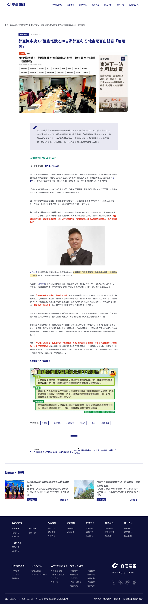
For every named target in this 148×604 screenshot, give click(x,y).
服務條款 (117, 599)
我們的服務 (17, 523)
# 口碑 (82, 423)
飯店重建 (51, 532)
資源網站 (15, 578)
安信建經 (33, 272)
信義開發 (74, 578)
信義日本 (91, 570)
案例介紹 (15, 536)
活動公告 (90, 528)
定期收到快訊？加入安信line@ (43, 157)
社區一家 (54, 582)
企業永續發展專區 (59, 565)
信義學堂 (54, 578)
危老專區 (52, 523)
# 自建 (44, 423)
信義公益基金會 (57, 574)
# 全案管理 (56, 423)
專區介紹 (51, 528)
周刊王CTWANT (51, 166)
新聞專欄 (90, 535)
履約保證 (32, 528)
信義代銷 (74, 574)
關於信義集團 (18, 565)
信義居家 (91, 585)
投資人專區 (36, 565)
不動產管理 (16, 542)
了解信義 (15, 570)
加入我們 (128, 535)
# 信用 (93, 423)
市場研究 (70, 528)
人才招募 (15, 574)
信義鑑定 (74, 585)
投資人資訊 (36, 570)
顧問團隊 (128, 532)
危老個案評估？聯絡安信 (40, 361)
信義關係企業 (76, 565)
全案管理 (41, 283)
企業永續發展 (56, 570)
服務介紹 (15, 532)
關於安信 (128, 523)
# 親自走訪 (105, 423)
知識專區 (71, 523)
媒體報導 (23, 24)
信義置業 (91, 582)
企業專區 (51, 535)
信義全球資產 (75, 582)
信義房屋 (74, 570)
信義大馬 (91, 574)
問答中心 (109, 523)
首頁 (6, 24)
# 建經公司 (70, 423)
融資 (80, 218)
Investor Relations (39, 574)
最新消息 (14, 24)
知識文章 (70, 532)
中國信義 (91, 578)
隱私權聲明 (107, 599)
